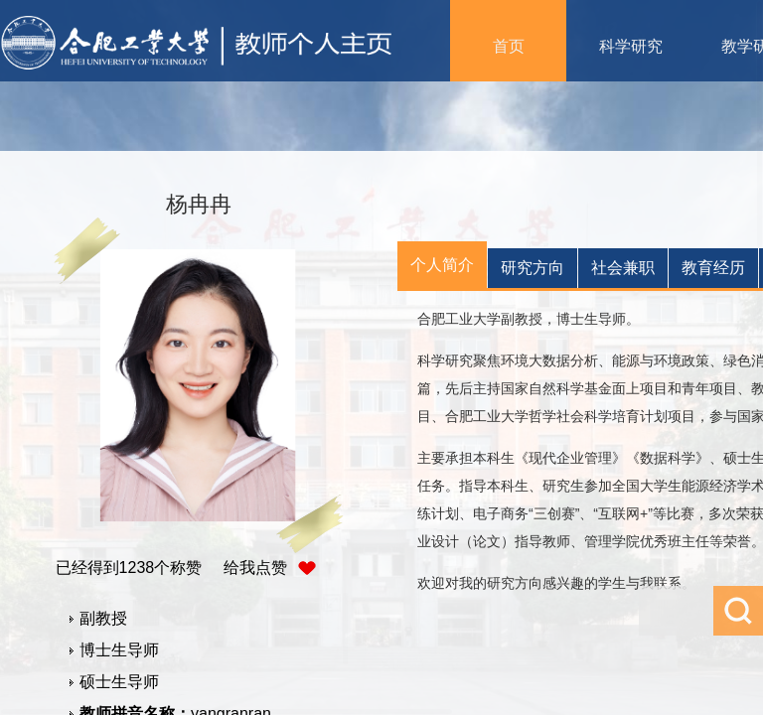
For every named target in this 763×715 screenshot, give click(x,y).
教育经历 (713, 267)
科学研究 (631, 46)
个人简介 (442, 264)
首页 (509, 46)
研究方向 (532, 267)
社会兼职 (623, 267)
